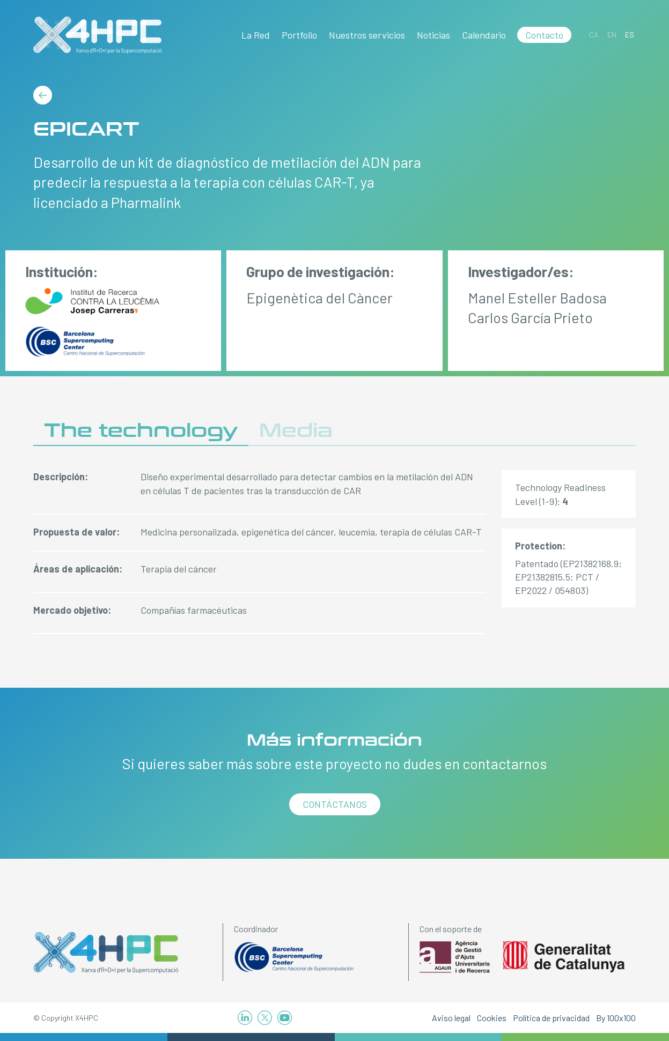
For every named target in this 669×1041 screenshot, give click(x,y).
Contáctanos (335, 804)
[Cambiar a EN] (612, 34)
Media (296, 430)
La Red (255, 35)
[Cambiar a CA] (593, 34)
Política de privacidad (551, 1018)
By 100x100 (616, 1018)
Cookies (491, 1018)
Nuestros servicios (367, 35)
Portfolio (299, 35)
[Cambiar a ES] (629, 34)
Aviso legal (451, 1018)
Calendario (484, 35)
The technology (141, 430)
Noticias (433, 35)
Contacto (544, 35)
